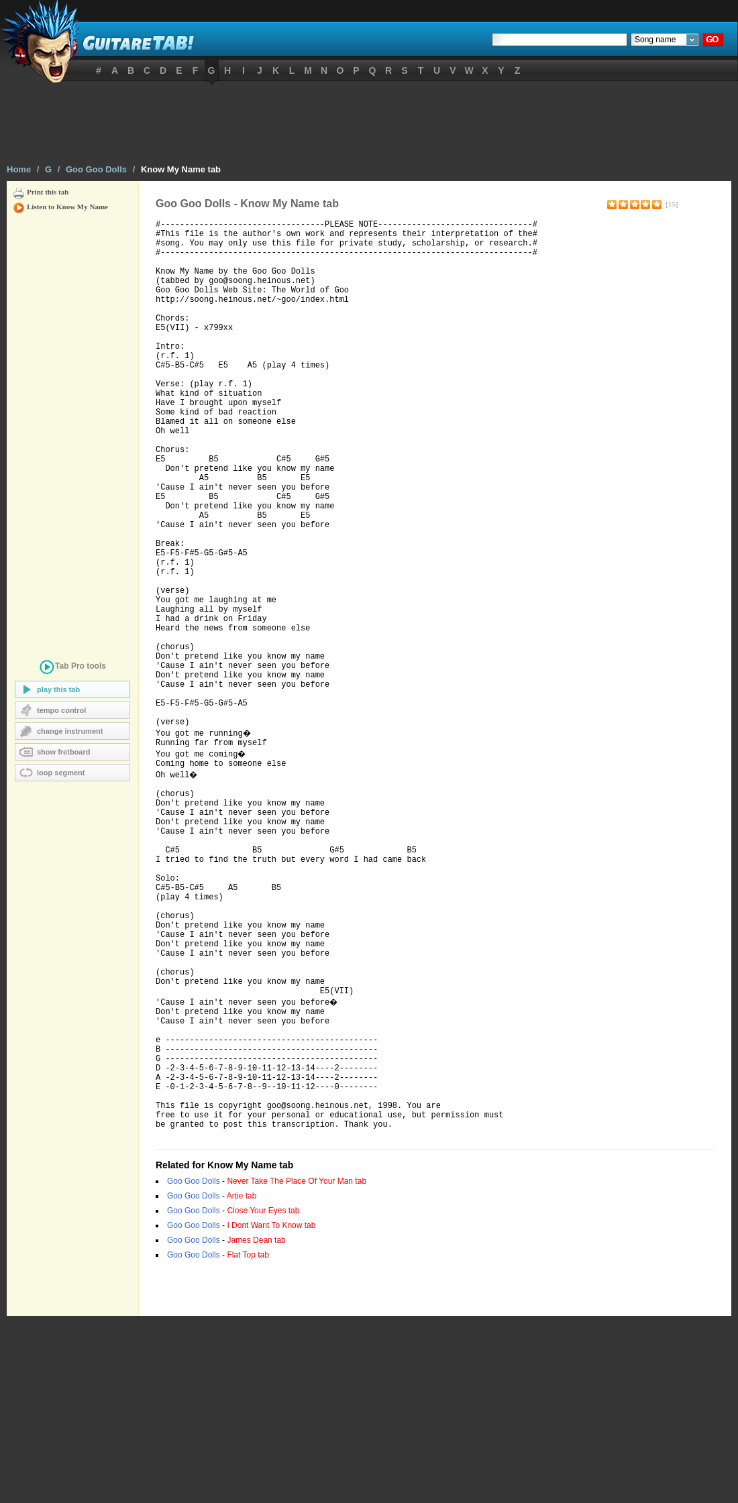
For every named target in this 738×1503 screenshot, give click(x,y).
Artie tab (242, 1383)
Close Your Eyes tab (263, 1397)
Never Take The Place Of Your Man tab (296, 1368)
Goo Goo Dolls (96, 169)
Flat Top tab (247, 1442)
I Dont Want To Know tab (271, 1412)
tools (72, 668)
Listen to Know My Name (67, 207)
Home (19, 169)
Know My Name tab (181, 169)
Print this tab (47, 192)
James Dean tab (256, 1427)
